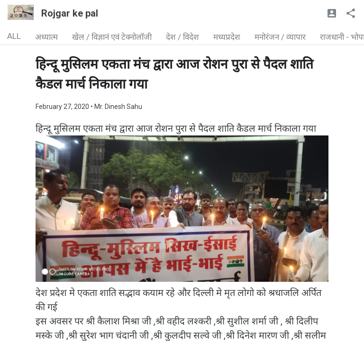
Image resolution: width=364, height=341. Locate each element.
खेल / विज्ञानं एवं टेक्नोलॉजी (112, 37)
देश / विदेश (182, 37)
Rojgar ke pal (69, 13)
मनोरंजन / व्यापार (280, 37)
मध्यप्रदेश (226, 37)
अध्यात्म (46, 37)
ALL (14, 36)
